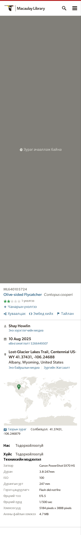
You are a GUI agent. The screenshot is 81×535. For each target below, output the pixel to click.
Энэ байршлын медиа (24, 367)
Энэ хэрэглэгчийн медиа (26, 330)
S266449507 (28, 343)
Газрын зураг (15, 429)
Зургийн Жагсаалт (57, 367)
